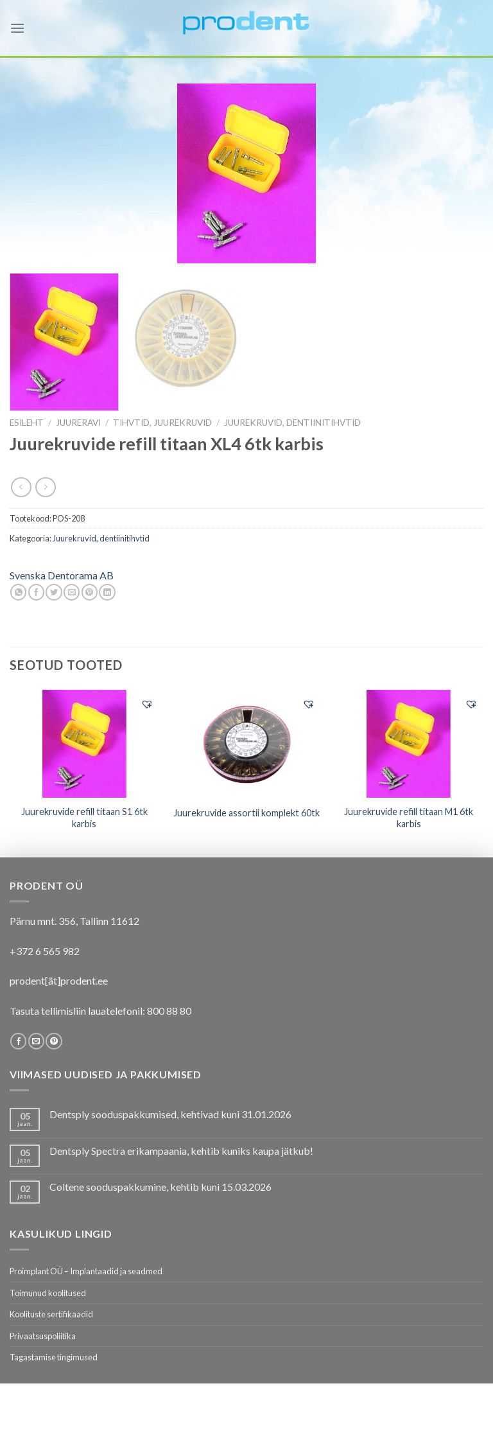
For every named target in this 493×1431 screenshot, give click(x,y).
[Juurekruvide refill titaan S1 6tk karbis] (84, 744)
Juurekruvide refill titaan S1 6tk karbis (84, 817)
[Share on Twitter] (54, 592)
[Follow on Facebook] (18, 1041)
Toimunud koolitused (48, 1293)
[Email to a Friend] (72, 592)
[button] (147, 704)
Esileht (27, 422)
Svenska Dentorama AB (62, 575)
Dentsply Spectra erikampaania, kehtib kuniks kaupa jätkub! (181, 1151)
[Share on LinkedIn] (107, 592)
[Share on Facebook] (36, 592)
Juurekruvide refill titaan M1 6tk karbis (408, 817)
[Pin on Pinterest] (90, 592)
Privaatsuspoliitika (43, 1336)
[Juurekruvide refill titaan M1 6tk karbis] (408, 744)
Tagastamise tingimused (54, 1357)
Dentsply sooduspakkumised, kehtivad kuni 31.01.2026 (170, 1114)
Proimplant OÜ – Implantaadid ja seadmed (86, 1271)
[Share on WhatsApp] (18, 592)
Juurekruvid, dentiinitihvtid (292, 422)
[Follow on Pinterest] (54, 1041)
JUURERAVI (78, 422)
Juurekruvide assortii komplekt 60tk (246, 812)
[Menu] (17, 28)
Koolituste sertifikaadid (51, 1314)
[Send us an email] (36, 1041)
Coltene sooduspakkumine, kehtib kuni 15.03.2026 (160, 1187)
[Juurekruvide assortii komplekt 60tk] (246, 744)
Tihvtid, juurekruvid (162, 422)
